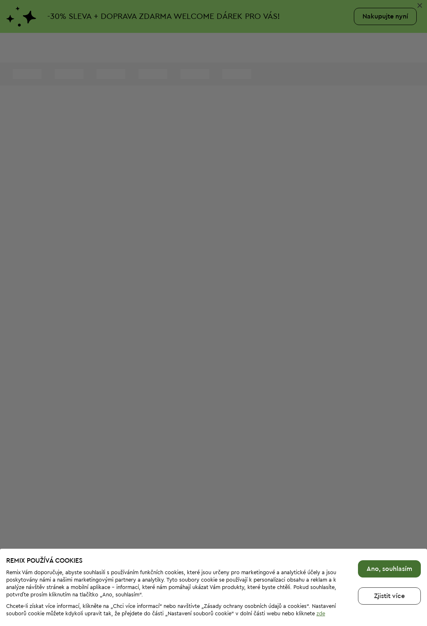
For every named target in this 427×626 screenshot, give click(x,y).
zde (320, 595)
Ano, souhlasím (389, 550)
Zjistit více (389, 578)
